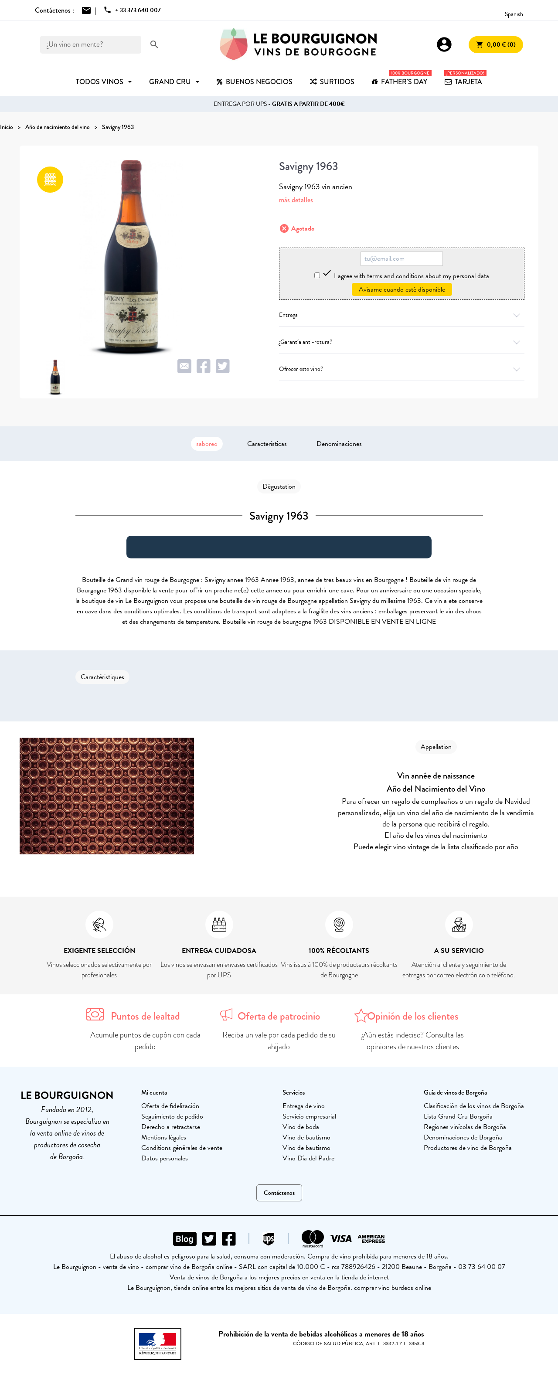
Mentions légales (163, 1137)
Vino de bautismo (306, 1137)
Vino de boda (300, 1127)
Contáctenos (279, 1192)
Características (267, 444)
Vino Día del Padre (308, 1158)
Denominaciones (339, 444)
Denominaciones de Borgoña (463, 1137)
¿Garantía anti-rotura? (401, 342)
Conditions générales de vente (181, 1148)
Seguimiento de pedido (172, 1116)
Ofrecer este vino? (401, 369)
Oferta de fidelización (170, 1106)
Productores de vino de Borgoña (468, 1148)
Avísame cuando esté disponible (402, 289)
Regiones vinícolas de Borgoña (465, 1127)
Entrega (401, 315)
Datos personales (164, 1158)
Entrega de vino (303, 1106)
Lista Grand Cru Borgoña (458, 1116)
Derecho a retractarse (170, 1127)
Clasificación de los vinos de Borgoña (474, 1106)
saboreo (207, 444)
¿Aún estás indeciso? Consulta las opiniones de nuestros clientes (412, 1040)
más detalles (296, 200)
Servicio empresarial (309, 1116)
